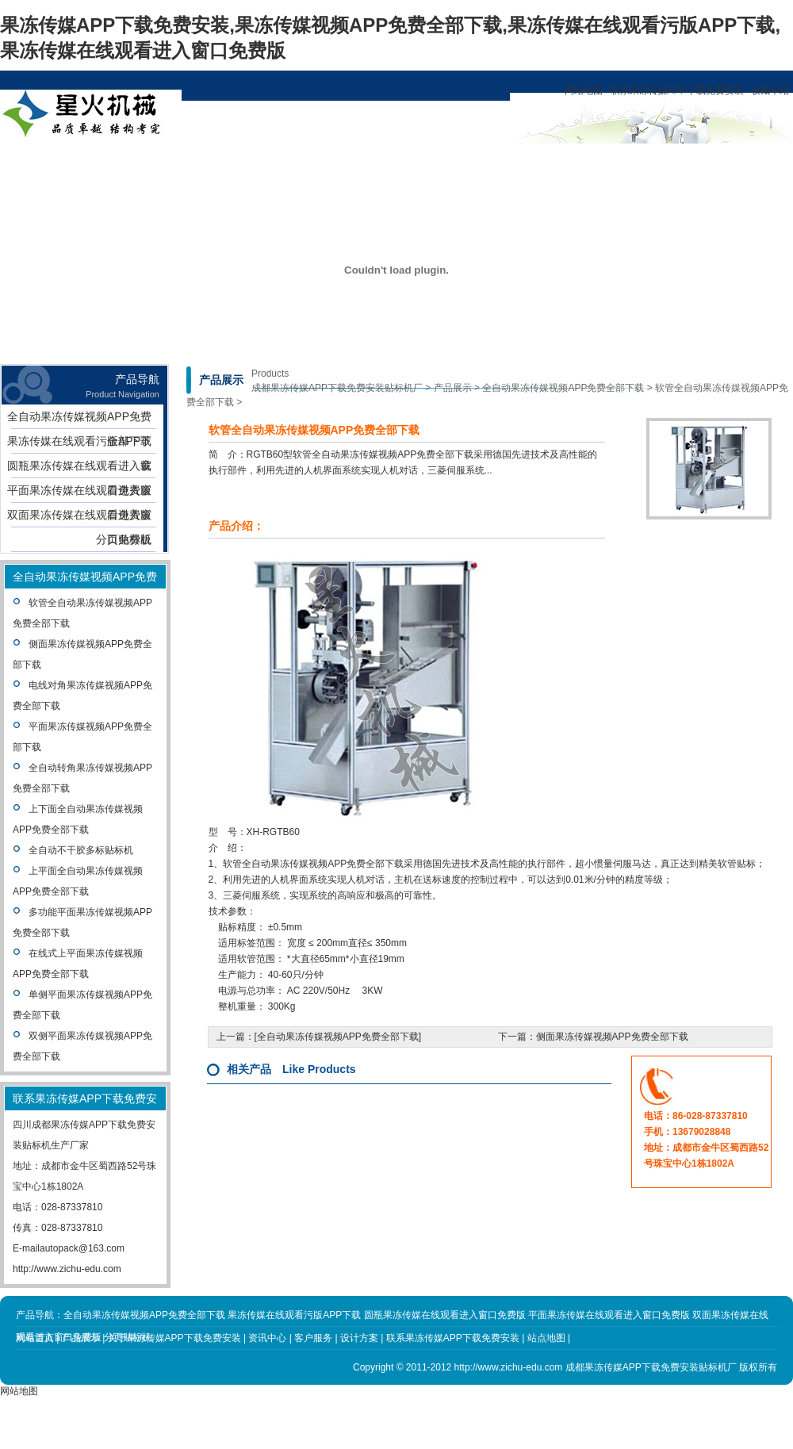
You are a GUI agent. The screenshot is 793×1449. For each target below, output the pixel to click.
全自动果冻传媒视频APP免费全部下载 (79, 419)
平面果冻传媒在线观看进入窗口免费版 (79, 493)
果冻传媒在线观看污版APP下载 (79, 444)
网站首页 (76, 161)
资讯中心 (292, 161)
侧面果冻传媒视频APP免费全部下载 (612, 1036)
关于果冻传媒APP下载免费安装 (220, 174)
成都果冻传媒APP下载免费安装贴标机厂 (337, 387)
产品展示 (148, 161)
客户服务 (437, 161)
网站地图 (584, 90)
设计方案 (365, 161)
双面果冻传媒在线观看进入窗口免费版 (79, 517)
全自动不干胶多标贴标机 (81, 850)
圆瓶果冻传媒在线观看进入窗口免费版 (79, 468)
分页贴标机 (123, 539)
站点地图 (546, 1338)
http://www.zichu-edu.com (67, 1269)
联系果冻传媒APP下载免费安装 (677, 90)
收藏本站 (770, 90)
